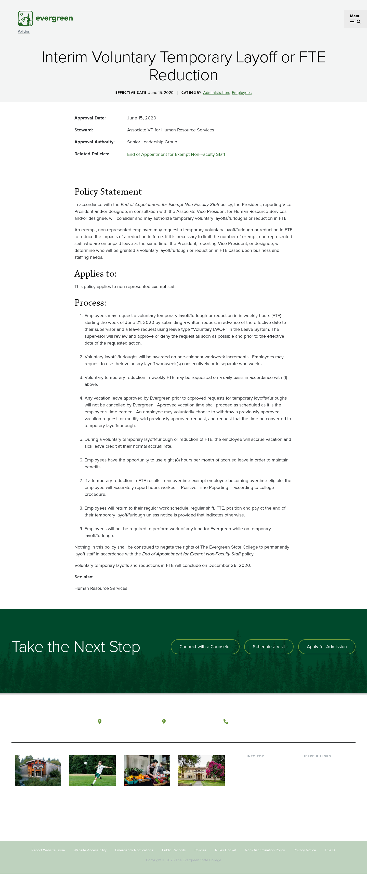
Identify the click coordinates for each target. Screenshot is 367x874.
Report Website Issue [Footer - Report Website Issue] (48, 850)
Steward (83, 130)
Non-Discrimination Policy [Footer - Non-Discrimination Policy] (265, 850)
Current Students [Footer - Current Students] (262, 764)
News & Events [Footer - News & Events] (316, 805)
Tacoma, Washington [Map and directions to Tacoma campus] (193, 721)
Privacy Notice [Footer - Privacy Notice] (305, 850)
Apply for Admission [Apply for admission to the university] (327, 646)
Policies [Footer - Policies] (200, 850)
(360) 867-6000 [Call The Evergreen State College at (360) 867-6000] (250, 721)
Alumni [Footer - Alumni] (253, 805)
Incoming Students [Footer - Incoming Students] (263, 772)
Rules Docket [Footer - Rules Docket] (225, 850)
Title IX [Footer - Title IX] (330, 850)
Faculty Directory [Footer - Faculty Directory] (318, 772)
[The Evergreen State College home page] (48, 722)
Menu (355, 16)
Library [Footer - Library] (308, 764)
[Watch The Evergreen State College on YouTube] (311, 722)
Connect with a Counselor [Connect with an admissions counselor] (205, 646)
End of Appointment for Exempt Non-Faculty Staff (176, 154)
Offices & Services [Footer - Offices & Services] (319, 781)
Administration (216, 92)
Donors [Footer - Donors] (253, 797)
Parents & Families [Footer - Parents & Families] (263, 781)
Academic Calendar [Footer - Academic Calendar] (320, 797)
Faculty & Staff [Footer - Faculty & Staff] (259, 789)
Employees (242, 92)
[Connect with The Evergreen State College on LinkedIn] (332, 722)
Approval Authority (93, 142)
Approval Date (89, 118)
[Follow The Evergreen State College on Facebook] (301, 722)
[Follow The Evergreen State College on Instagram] (322, 722)
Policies (24, 31)
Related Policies (91, 154)
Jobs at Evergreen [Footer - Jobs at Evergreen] (319, 813)
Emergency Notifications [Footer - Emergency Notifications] (134, 850)
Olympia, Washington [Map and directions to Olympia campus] (129, 721)
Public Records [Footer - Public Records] (174, 850)
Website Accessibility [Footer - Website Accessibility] (90, 850)
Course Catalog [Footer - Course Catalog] (316, 789)
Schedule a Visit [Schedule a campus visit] (269, 646)
